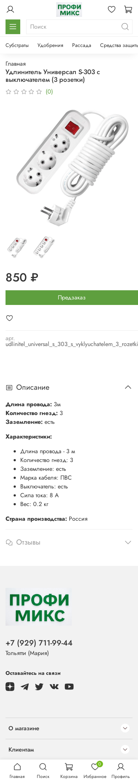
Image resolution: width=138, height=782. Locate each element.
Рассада (81, 45)
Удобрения (50, 45)
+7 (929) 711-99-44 (39, 642)
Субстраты (17, 45)
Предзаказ (72, 297)
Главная (16, 63)
